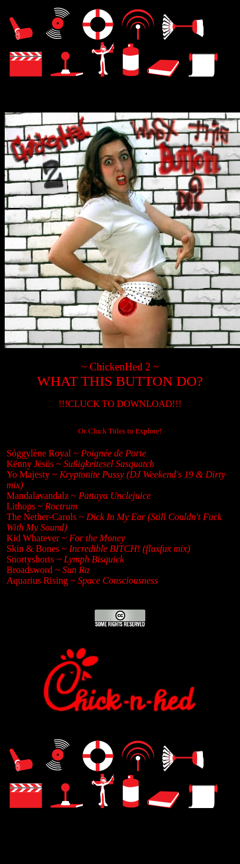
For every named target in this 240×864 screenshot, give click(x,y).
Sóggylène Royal (40, 453)
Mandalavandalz (38, 496)
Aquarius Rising (37, 580)
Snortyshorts (31, 559)
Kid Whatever (32, 538)
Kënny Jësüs (30, 464)
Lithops (22, 506)
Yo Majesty (28, 474)
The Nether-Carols (42, 517)
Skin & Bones (32, 549)
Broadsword (30, 570)
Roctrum (61, 506)
